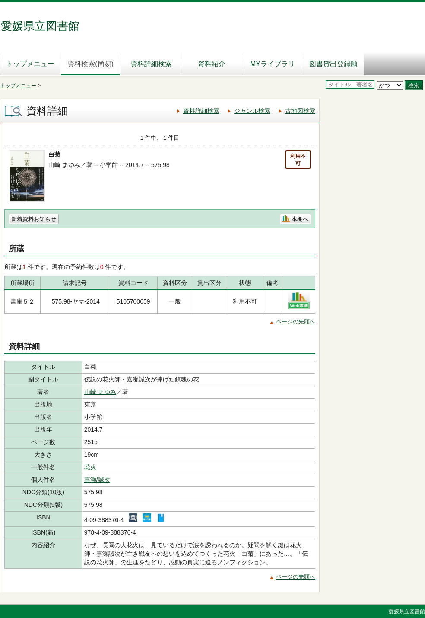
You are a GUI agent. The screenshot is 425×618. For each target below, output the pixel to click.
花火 (90, 467)
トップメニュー (30, 63)
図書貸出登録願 (333, 63)
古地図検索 (300, 110)
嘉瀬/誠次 (97, 479)
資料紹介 (211, 63)
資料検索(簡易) (90, 63)
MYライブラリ (272, 63)
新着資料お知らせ (33, 219)
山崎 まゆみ (100, 391)
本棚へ (300, 219)
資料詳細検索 (151, 63)
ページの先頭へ (295, 321)
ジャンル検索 (252, 110)
